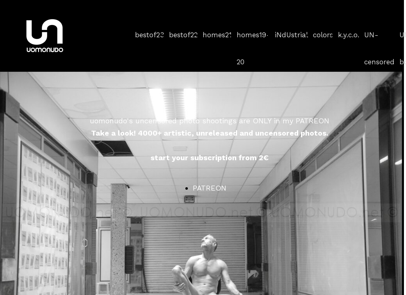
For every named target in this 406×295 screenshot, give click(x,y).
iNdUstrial (291, 35)
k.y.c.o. (348, 35)
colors (323, 35)
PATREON (209, 188)
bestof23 (149, 35)
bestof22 (183, 35)
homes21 (217, 35)
